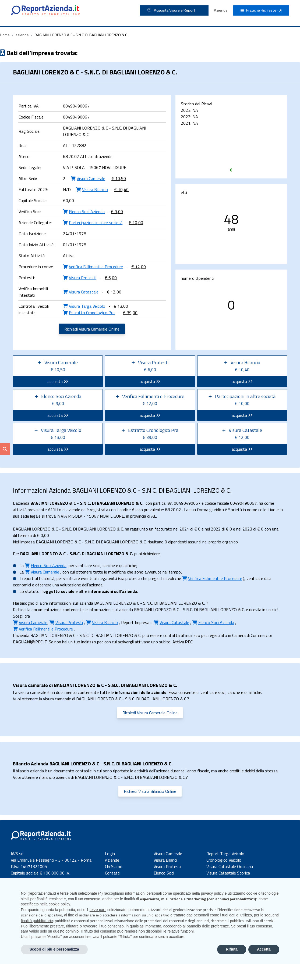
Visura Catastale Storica (228, 873)
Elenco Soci (164, 873)
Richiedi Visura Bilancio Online (150, 791)
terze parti (98, 910)
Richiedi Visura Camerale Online (91, 329)
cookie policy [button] (59, 904)
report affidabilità (38, 578)
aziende (22, 35)
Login (110, 853)
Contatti (112, 873)
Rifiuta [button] (232, 949)
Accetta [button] (264, 949)
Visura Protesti (167, 866)
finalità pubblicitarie (37, 921)
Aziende (221, 10)
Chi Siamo (113, 866)
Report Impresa (135, 622)
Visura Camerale (168, 853)
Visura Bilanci (165, 860)
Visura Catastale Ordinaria (229, 866)
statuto (32, 591)
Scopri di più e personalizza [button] (54, 949)
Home (5, 35)
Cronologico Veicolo (223, 860)
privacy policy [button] (212, 893)
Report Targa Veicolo (225, 853)
